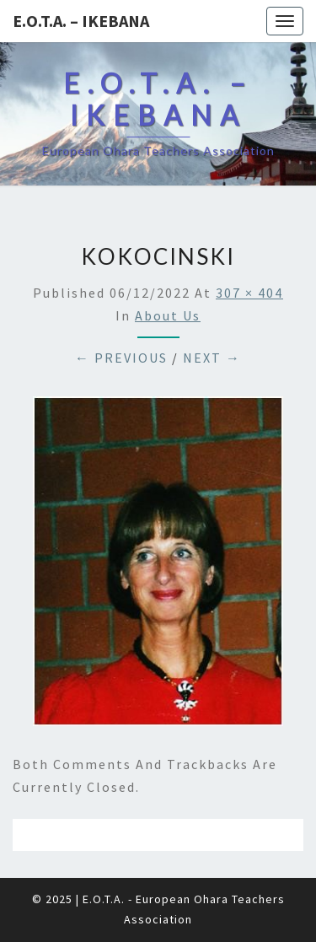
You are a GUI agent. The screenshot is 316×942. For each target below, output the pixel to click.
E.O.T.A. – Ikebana (81, 20)
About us (168, 315)
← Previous (121, 357)
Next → (212, 357)
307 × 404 (249, 292)
